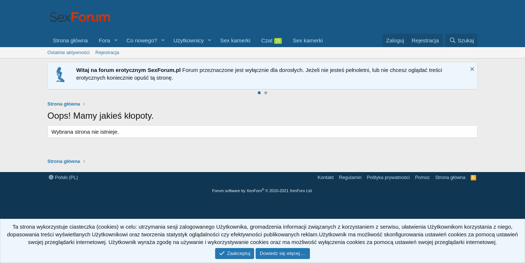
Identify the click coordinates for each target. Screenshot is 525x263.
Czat (271, 40)
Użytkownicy (189, 40)
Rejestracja (107, 52)
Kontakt (326, 177)
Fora (104, 40)
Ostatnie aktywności (68, 52)
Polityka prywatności (388, 177)
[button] (116, 40)
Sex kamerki (235, 40)
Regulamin (350, 177)
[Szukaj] (462, 40)
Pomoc (422, 177)
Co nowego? (142, 40)
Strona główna (70, 40)
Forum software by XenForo (262, 190)
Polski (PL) (63, 177)
